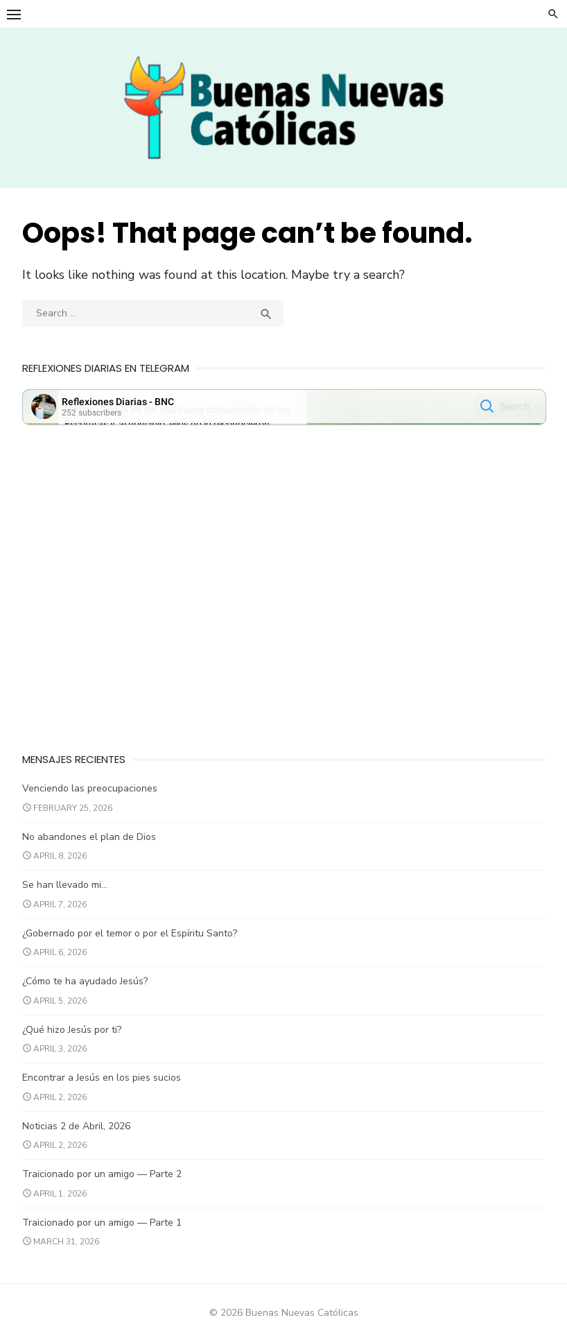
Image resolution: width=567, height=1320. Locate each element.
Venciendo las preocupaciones (92, 794)
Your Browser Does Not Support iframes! (284, 415)
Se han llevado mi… (67, 891)
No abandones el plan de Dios (92, 842)
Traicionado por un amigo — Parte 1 (104, 1228)
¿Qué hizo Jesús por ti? (74, 1035)
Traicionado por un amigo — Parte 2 (104, 1180)
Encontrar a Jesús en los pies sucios (104, 1083)
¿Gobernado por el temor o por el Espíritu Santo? (132, 938)
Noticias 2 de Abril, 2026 (79, 1131)
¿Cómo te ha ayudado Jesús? (87, 987)
